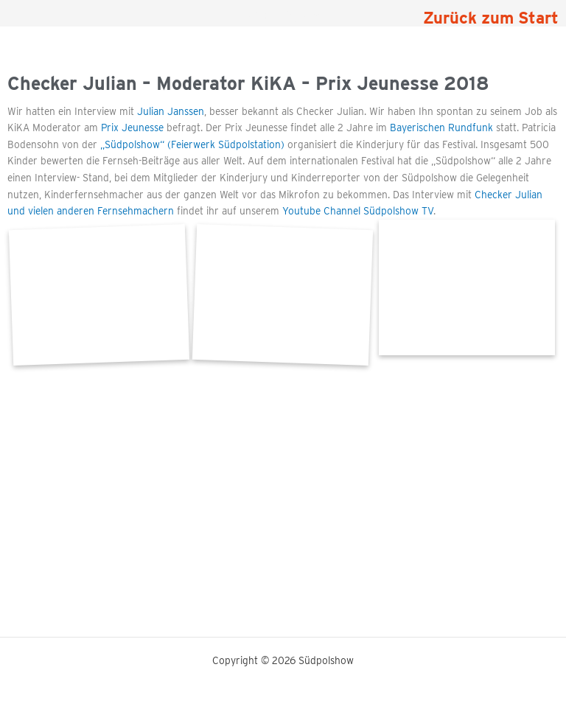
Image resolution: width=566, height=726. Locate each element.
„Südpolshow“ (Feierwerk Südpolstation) (192, 144)
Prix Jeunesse (132, 127)
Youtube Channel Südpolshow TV (357, 211)
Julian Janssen (169, 111)
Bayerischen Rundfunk (441, 127)
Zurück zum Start (491, 17)
